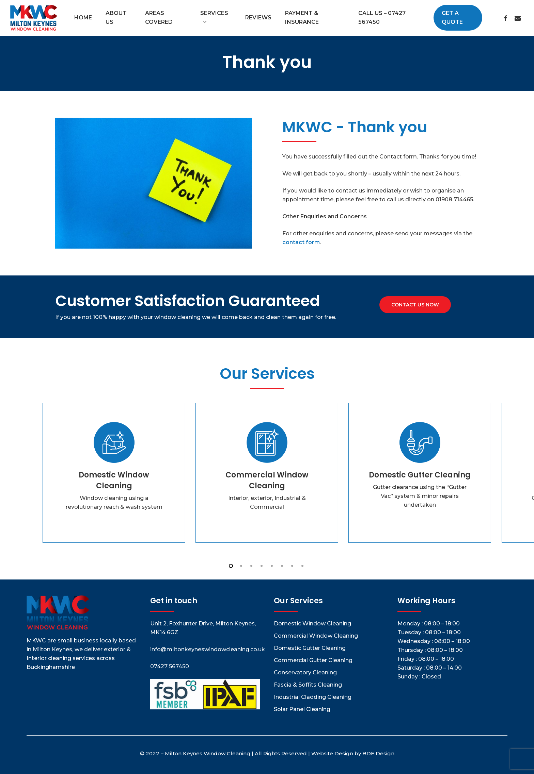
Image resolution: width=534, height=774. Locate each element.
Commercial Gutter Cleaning (313, 660)
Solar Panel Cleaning (302, 709)
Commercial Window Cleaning (316, 636)
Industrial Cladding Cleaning (312, 697)
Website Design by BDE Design (352, 753)
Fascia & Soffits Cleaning (308, 685)
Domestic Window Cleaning (312, 623)
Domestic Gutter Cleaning (310, 648)
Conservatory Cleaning (305, 672)
